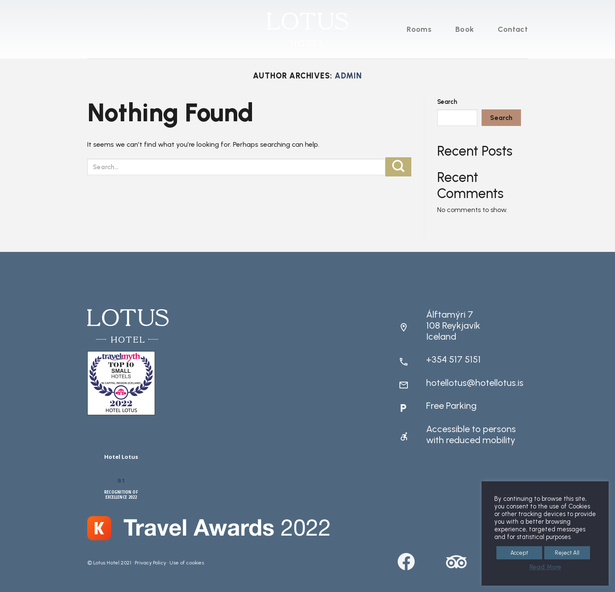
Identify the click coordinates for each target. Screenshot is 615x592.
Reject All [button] (567, 553)
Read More (545, 567)
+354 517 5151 (453, 359)
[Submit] (398, 166)
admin (348, 76)
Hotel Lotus (121, 457)
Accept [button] (519, 553)
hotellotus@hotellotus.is (475, 382)
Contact (513, 29)
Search (447, 102)
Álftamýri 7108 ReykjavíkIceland (453, 325)
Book (464, 29)
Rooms (419, 29)
